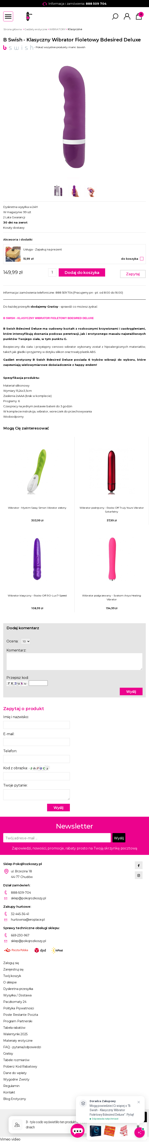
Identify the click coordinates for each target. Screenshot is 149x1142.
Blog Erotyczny (14, 1099)
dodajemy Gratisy (44, 306)
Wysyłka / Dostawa (17, 995)
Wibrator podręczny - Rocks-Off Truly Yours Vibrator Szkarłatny (112, 509)
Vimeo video (10, 1139)
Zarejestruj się (13, 969)
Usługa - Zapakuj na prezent (42, 249)
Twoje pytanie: (15, 785)
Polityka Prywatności (18, 1008)
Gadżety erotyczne (35, 29)
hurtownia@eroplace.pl (28, 920)
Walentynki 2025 (15, 1034)
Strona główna (12, 29)
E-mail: (8, 734)
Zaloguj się (11, 963)
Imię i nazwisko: (16, 717)
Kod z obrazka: (26, 768)
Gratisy (8, 1053)
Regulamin (11, 1086)
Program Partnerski (17, 1021)
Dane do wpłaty (15, 1073)
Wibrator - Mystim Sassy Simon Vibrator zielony (37, 507)
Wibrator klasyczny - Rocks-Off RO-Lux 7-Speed (37, 595)
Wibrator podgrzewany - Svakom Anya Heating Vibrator (111, 597)
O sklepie (10, 982)
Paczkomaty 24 (14, 1002)
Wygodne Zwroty (16, 1079)
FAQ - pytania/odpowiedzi (22, 1047)
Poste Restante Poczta (20, 1015)
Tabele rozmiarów (16, 1060)
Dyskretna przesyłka (18, 989)
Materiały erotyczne (18, 1041)
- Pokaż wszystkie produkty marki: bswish (44, 47)
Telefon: (10, 751)
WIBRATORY (57, 29)
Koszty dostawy (14, 227)
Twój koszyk (12, 976)
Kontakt (9, 1092)
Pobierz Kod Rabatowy (20, 1066)
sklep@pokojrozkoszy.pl (28, 898)
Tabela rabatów (14, 1028)
